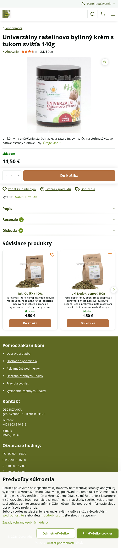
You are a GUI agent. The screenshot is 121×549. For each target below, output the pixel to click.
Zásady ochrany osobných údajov (25, 522)
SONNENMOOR (26, 197)
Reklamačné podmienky (23, 368)
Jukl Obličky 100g (30, 293)
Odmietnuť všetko (56, 533)
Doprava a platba (19, 354)
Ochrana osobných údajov (25, 376)
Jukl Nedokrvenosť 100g (88, 293)
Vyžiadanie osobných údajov (26, 391)
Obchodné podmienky (22, 361)
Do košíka (69, 175)
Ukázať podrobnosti (60, 543)
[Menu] (113, 14)
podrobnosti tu (13, 515)
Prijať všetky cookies (97, 533)
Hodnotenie (10, 51)
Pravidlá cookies (18, 383)
